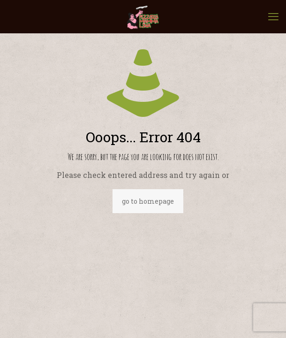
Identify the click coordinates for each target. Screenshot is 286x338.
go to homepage (148, 201)
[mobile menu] (273, 16)
